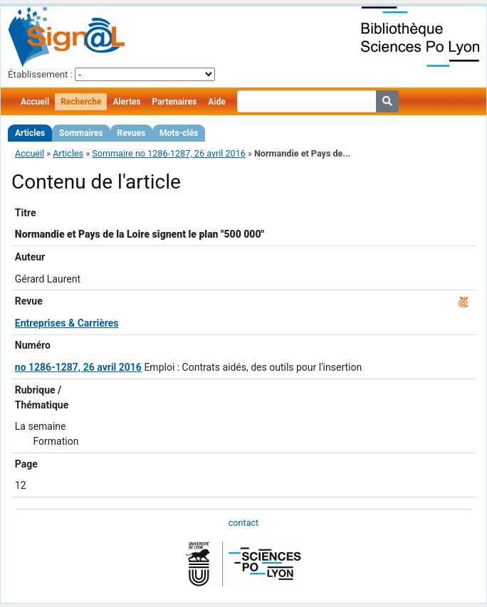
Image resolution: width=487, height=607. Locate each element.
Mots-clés (178, 133)
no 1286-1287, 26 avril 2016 (78, 367)
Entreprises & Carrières (67, 323)
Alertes (126, 102)
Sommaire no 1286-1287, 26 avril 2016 (169, 153)
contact (243, 522)
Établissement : (40, 74)
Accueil (35, 102)
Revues (131, 133)
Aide (216, 102)
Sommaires (81, 133)
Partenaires (174, 102)
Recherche (81, 102)
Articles (30, 133)
